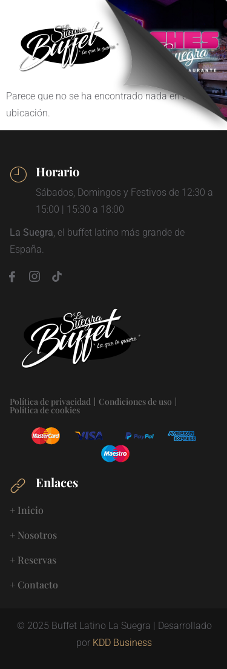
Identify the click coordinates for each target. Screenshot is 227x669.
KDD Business (122, 642)
